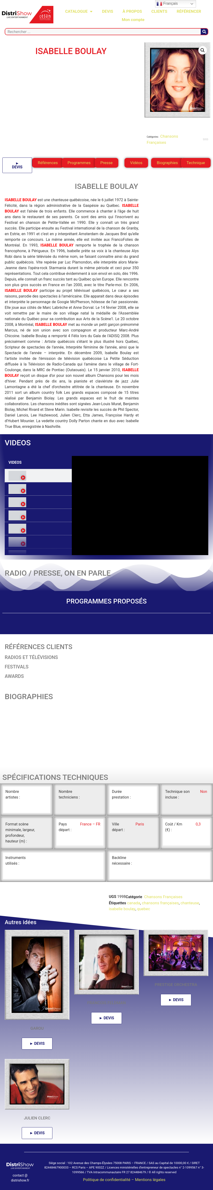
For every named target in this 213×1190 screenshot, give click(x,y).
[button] (202, 50)
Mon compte (133, 19)
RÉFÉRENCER (189, 11)
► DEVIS (17, 165)
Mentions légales (150, 1179)
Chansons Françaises (162, 896)
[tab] (38, 475)
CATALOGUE (79, 11)
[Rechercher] (204, 32)
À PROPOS (132, 11)
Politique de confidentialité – (109, 1179)
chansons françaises (160, 903)
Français (167, 4)
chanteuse (189, 903)
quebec (143, 908)
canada (133, 903)
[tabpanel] (140, 505)
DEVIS (107, 11)
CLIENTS (159, 11)
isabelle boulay (122, 908)
